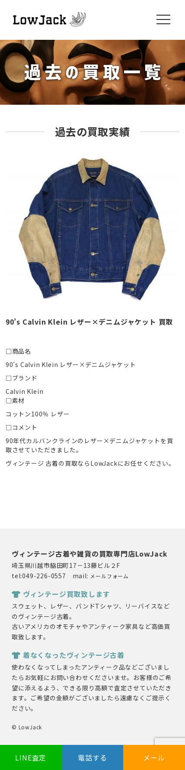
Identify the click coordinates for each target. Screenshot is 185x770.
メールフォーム (109, 576)
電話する (92, 757)
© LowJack (27, 727)
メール (154, 757)
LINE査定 (30, 757)
